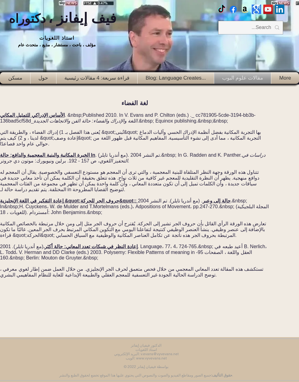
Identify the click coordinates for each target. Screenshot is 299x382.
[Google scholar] (256, 9)
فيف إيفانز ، (63, 18)
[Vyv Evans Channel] (268, 9)
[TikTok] (221, 9)
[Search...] (251, 27)
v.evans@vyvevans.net (159, 354)
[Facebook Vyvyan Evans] (233, 9)
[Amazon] (245, 9)
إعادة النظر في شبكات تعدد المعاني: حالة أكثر (91, 246)
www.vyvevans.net (151, 358)
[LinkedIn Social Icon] (279, 9)
